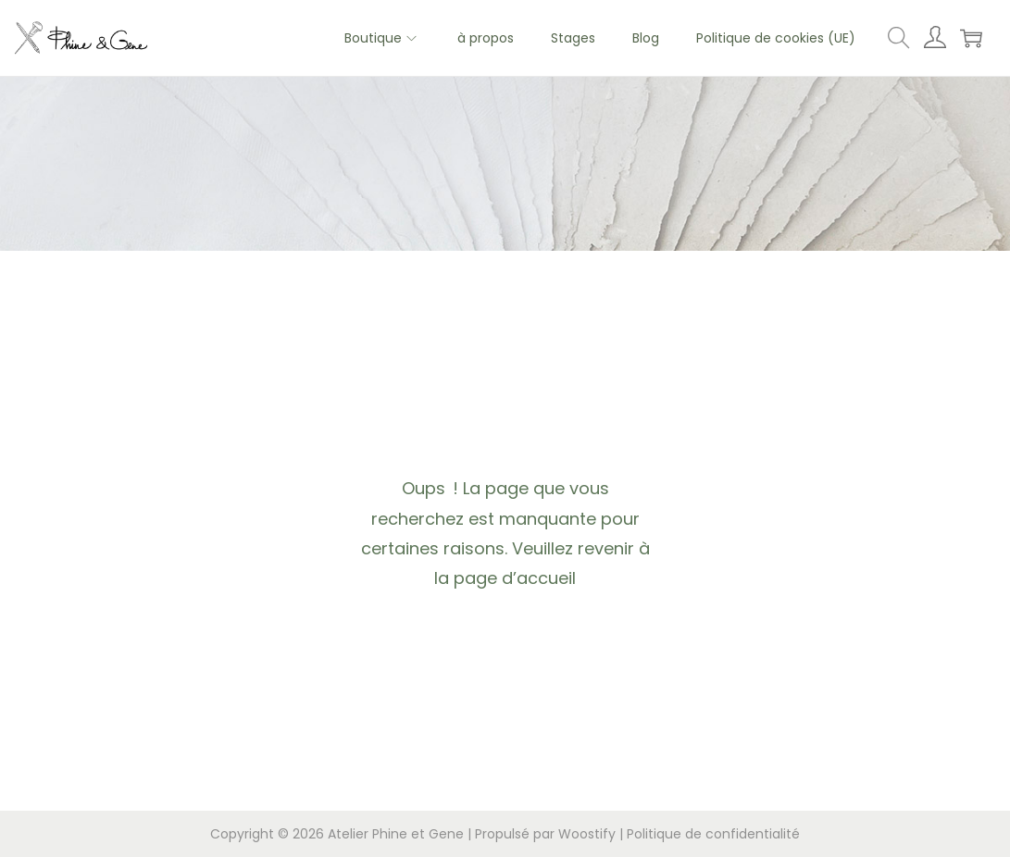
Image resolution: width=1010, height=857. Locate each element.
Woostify (587, 834)
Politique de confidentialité (713, 834)
